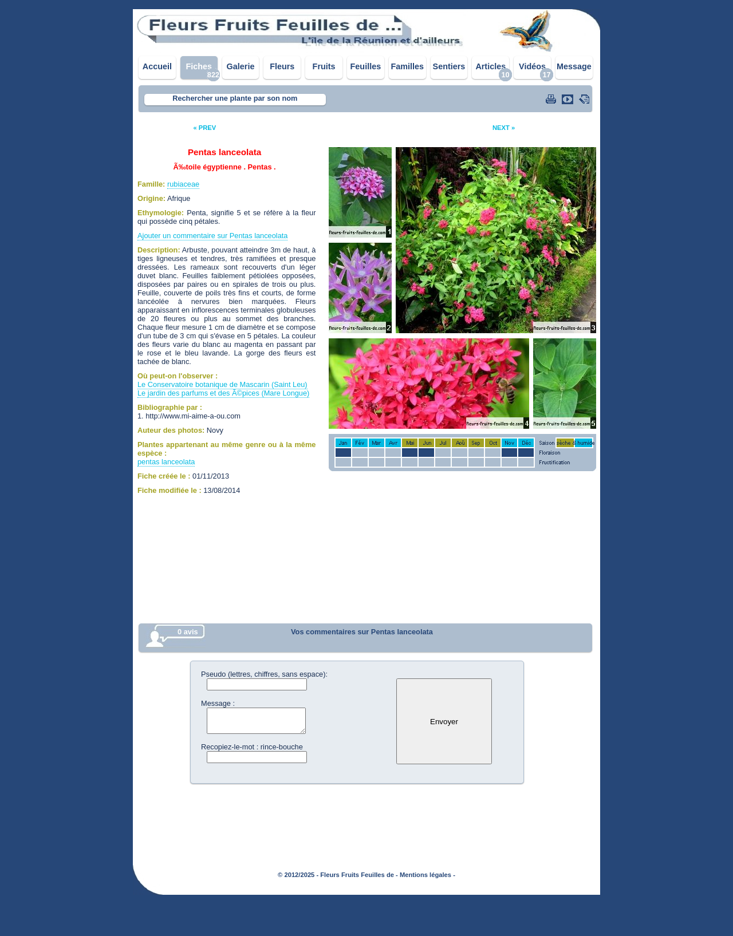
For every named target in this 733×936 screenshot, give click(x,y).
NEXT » (503, 127)
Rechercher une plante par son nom (234, 98)
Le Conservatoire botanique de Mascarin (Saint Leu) (222, 384)
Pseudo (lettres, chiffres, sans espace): (264, 674)
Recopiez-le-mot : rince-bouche (252, 747)
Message (574, 66)
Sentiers (449, 66)
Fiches (199, 66)
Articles (490, 66)
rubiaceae (183, 184)
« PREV (204, 127)
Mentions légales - (427, 874)
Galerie (241, 66)
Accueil (157, 66)
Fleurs (282, 66)
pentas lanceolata (166, 461)
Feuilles (365, 66)
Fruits (324, 66)
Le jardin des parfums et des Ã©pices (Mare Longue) (223, 393)
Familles (407, 66)
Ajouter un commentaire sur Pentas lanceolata (212, 235)
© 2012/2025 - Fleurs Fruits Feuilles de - (338, 874)
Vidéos (532, 66)
